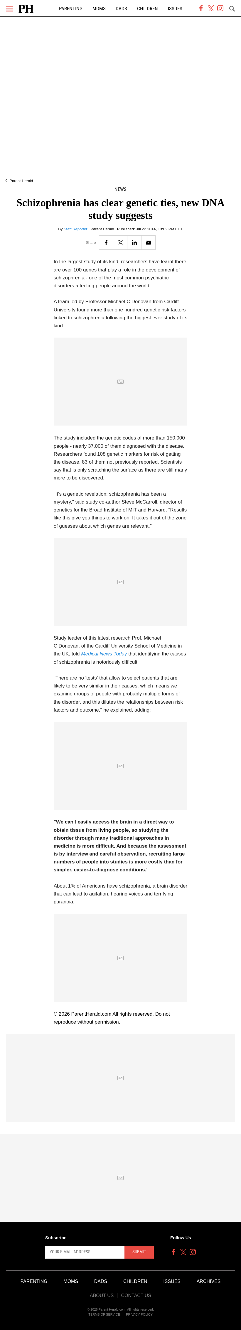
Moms (99, 8)
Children (147, 8)
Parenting (70, 8)
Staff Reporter (76, 229)
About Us (102, 1295)
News (120, 189)
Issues (175, 8)
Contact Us (136, 1295)
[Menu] (9, 8)
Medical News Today (104, 654)
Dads (121, 8)
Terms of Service (104, 1314)
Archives (209, 1281)
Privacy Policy (139, 1314)
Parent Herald (21, 181)
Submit (139, 1251)
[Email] (148, 242)
